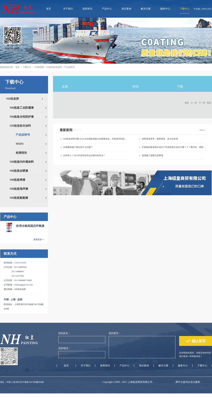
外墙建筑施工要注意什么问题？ (78, 147)
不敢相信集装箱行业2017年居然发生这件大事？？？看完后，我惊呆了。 (174, 147)
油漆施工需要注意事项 (152, 155)
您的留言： (115, 333)
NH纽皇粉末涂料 (54, 67)
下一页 (202, 103)
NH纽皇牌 (39, 67)
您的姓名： (64, 333)
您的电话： (64, 348)
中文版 (197, 9)
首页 (48, 8)
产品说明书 (69, 67)
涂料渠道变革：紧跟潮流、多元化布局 (160, 139)
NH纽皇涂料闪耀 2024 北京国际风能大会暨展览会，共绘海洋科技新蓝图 (96, 139)
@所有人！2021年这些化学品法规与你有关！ (84, 155)
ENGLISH (206, 9)
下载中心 (27, 67)
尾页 (209, 103)
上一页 (194, 103)
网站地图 (207, 382)
